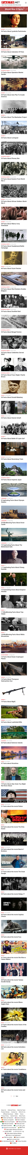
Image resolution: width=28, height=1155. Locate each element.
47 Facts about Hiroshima (9, 763)
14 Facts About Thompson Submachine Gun (10, 680)
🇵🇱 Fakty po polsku (7, 1137)
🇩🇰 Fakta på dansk (21, 1121)
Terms (21, 1114)
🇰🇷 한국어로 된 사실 (18, 1131)
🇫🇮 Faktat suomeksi (6, 1125)
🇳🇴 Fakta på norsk (19, 1123)
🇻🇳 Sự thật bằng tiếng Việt (7, 1141)
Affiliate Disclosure (8, 1114)
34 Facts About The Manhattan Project (14, 117)
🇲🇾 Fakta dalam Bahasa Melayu (13, 1133)
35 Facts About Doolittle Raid (11, 311)
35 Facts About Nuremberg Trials (12, 459)
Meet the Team (21, 1110)
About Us (3, 1110)
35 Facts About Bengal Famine (11, 332)
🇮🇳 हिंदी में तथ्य (21, 1127)
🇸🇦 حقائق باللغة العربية (19, 1125)
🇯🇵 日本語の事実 (7, 1131)
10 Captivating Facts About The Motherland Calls (11, 546)
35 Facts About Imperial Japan (11, 480)
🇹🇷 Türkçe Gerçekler (21, 1141)
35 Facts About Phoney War (10, 158)
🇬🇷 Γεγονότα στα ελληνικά (9, 1127)
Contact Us (14, 1112)
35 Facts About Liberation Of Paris (12, 52)
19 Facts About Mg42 (8, 701)
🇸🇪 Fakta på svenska (7, 1123)
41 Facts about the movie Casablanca (13, 1069)
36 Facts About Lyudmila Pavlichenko (13, 31)
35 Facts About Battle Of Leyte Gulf (13, 438)
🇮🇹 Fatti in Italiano (20, 1120)
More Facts (22, 1116)
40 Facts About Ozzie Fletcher (11, 268)
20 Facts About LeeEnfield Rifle (11, 722)
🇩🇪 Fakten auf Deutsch (7, 1118)
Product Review (5, 1112)
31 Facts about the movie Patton (12, 806)
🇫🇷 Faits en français (20, 1118)
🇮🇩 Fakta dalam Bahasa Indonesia (13, 1129)
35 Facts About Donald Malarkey (12, 397)
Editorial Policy (12, 1110)
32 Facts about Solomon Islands (12, 743)
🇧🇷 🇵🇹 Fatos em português (7, 1121)
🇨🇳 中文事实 (13, 1143)
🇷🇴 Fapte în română (19, 1137)
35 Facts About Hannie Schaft (11, 418)
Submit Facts (13, 1116)
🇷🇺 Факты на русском (13, 1139)
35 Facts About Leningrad (9, 138)
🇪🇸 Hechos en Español (8, 1120)
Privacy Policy (5, 1116)
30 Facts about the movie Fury (11, 937)
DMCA (16, 1114)
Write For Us (22, 1112)
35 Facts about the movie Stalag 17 (13, 894)
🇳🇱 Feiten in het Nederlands (13, 1135)
